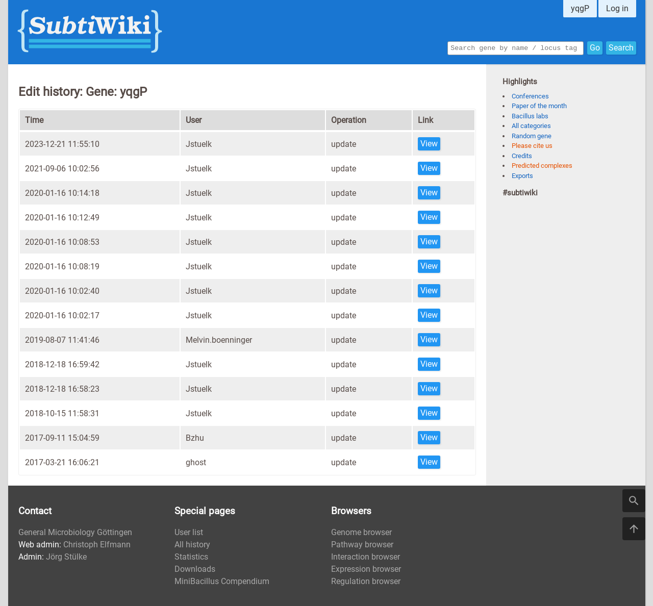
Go (595, 47)
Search (621, 47)
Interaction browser (365, 557)
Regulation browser (365, 581)
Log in (617, 8)
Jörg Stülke (66, 557)
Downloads (194, 569)
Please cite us (532, 145)
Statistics (191, 557)
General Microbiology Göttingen (75, 532)
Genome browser (361, 532)
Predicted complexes (542, 165)
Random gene (531, 136)
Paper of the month (539, 106)
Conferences (530, 96)
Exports (522, 176)
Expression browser (366, 569)
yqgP (580, 8)
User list (188, 532)
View (429, 143)
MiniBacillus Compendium (221, 581)
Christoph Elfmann (97, 544)
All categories (531, 126)
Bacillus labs (530, 116)
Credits (522, 156)
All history (192, 544)
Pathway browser (362, 544)
